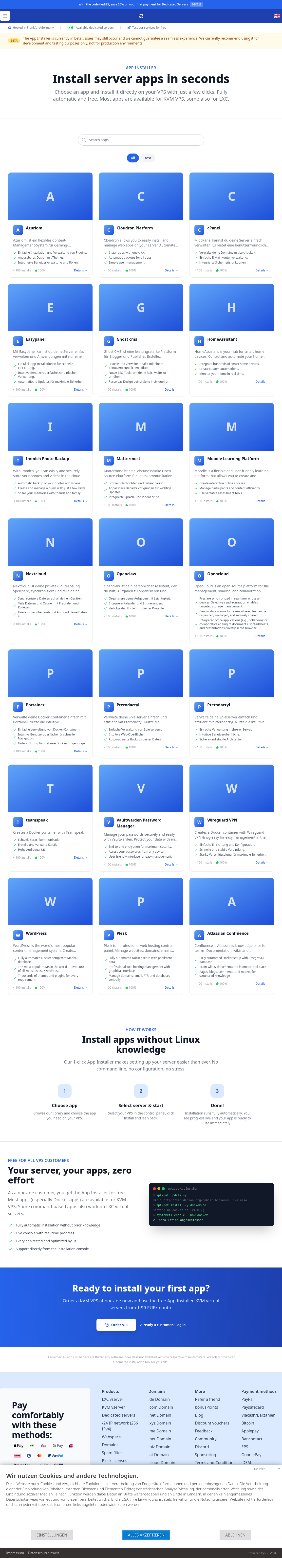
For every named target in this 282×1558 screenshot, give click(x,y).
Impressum (15, 1553)
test (148, 158)
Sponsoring (205, 1454)
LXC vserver (112, 1399)
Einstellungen (52, 1535)
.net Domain (160, 1415)
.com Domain (161, 1407)
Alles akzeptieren (146, 1535)
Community (206, 1439)
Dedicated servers (118, 1415)
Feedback (203, 1431)
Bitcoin (248, 1423)
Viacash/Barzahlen (259, 1415)
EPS (245, 1446)
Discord (202, 1446)
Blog (199, 1415)
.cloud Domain (162, 1462)
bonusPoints (206, 1407)
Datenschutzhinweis (43, 1553)
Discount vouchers (212, 1423)
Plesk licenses (114, 1460)
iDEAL (247, 1462)
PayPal (248, 1399)
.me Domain (160, 1431)
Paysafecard (253, 1407)
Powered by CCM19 (262, 1553)
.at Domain (159, 1454)
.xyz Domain (160, 1423)
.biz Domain (159, 1446)
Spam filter (112, 1452)
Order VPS (116, 1324)
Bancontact (252, 1439)
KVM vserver (113, 1407)
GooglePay (252, 1454)
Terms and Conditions (215, 1462)
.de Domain (159, 1399)
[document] (141, 1501)
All (133, 158)
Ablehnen (235, 1535)
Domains (110, 1444)
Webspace (111, 1437)
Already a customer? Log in (163, 1324)
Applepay (250, 1431)
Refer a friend (207, 1399)
